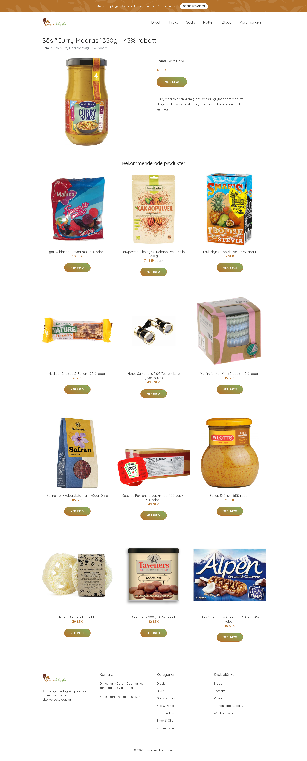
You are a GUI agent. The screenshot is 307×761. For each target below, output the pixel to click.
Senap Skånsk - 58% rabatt (230, 500)
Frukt (173, 24)
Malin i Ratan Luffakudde (77, 621)
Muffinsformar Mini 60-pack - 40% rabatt (229, 378)
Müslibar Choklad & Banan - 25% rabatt (77, 378)
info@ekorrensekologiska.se (119, 701)
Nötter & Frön (166, 717)
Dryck (156, 24)
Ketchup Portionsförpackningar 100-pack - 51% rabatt (153, 502)
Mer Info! (172, 86)
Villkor (218, 702)
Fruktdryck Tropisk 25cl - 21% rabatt (229, 256)
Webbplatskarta (225, 717)
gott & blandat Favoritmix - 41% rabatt (77, 256)
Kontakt (219, 695)
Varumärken (250, 24)
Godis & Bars (166, 702)
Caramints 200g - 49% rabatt (153, 621)
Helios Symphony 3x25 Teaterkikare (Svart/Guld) (154, 380)
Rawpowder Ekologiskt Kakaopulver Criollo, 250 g (153, 258)
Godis (190, 24)
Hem (45, 52)
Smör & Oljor (166, 725)
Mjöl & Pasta (165, 710)
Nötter (208, 24)
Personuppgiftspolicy (229, 710)
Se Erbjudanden (194, 6)
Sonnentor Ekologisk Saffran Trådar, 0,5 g (77, 500)
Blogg (227, 24)
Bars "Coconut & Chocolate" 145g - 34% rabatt (230, 623)
